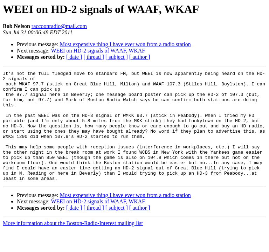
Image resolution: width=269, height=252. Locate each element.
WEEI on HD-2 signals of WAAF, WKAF (98, 51)
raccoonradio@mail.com (59, 26)
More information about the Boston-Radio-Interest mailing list (73, 245)
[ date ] (74, 57)
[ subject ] (116, 57)
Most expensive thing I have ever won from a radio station (125, 44)
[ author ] (139, 57)
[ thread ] (93, 57)
